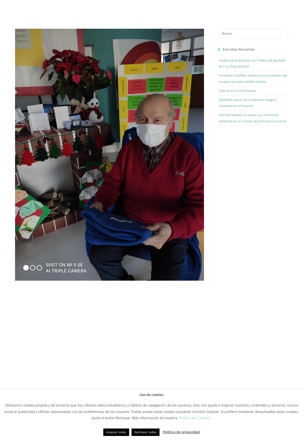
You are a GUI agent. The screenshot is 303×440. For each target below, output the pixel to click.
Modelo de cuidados (120, 9)
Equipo (181, 9)
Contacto (274, 9)
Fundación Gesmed (212, 9)
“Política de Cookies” (194, 417)
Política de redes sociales (74, 389)
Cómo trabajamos (78, 9)
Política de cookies (31, 389)
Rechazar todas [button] (145, 432)
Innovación (156, 9)
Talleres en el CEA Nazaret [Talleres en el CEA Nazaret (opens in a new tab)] (237, 93)
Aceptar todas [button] (116, 432)
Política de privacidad (181, 431)
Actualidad (246, 9)
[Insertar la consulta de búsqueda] (253, 36)
